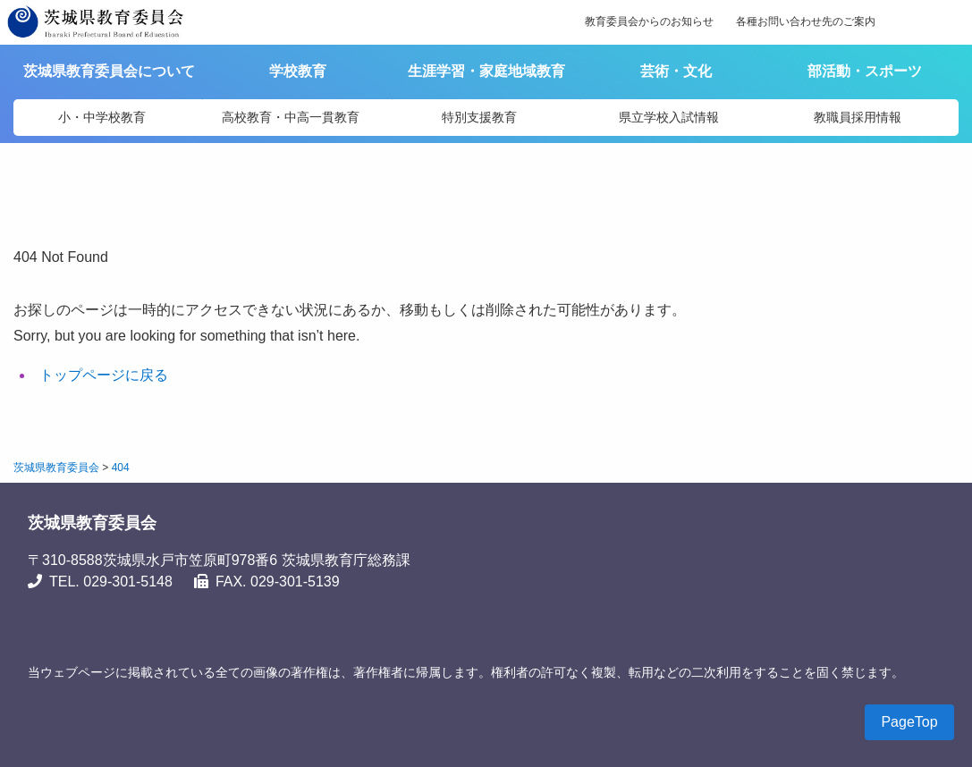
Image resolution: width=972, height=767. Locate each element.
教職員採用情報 (857, 117)
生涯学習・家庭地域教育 (486, 71)
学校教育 (297, 71)
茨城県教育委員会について (111, 71)
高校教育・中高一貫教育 (290, 117)
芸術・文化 (676, 71)
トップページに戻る (103, 375)
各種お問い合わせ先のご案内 (805, 21)
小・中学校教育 (102, 117)
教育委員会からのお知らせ (649, 21)
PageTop (909, 721)
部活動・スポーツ (864, 71)
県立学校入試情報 (669, 117)
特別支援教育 (479, 117)
